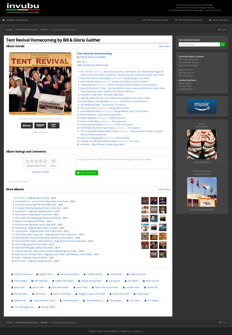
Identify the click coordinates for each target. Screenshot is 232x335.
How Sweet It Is (22, 214)
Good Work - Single (24, 211)
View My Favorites (40, 171)
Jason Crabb (144, 98)
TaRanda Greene (45, 211)
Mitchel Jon (125, 101)
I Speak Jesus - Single (25, 231)
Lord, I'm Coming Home (91, 137)
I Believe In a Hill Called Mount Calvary (98, 141)
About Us (125, 331)
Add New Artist (186, 69)
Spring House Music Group (95, 65)
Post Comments (86, 172)
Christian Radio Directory (188, 19)
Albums (44, 29)
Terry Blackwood (145, 71)
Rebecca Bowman (107, 74)
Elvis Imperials (119, 121)
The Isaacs (134, 141)
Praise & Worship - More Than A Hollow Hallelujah (39, 251)
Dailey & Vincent (117, 117)
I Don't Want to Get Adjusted (94, 101)
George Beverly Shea (119, 108)
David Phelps (133, 84)
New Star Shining (23, 247)
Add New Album (186, 72)
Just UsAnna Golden (202, 125)
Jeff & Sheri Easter (124, 124)
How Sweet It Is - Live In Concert (30, 201)
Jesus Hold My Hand (90, 81)
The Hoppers (133, 127)
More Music (164, 46)
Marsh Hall (116, 98)
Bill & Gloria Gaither (93, 57)
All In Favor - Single (24, 261)
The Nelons (120, 104)
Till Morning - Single (24, 227)
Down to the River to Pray (92, 88)
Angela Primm (130, 98)
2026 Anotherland (201, 162)
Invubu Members (218, 19)
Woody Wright (130, 78)
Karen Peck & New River (109, 114)
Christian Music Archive (155, 19)
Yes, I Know (86, 71)
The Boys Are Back (24, 204)
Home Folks (20, 244)
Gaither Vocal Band (121, 81)
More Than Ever (88, 114)
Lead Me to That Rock (91, 94)
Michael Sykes (122, 137)
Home (9, 29)
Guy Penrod (107, 104)
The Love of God (88, 108)
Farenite (54, 227)
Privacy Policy (185, 86)
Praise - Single (21, 257)
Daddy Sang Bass (88, 117)
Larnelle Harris (140, 101)
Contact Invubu (186, 89)
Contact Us (137, 331)
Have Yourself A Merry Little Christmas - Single (37, 241)
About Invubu (185, 83)
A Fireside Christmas (24, 208)
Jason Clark (158, 74)
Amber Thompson (116, 84)
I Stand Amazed (87, 84)
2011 (84, 61)
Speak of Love (22, 221)
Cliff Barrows (141, 111)
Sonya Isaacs (131, 88)
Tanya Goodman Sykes (91, 91)
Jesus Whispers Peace (90, 111)
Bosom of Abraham (89, 121)
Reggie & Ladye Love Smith (91, 293)
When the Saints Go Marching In (95, 78)
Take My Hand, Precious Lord (94, 98)
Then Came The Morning (27, 217)
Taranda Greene (125, 74)
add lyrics (97, 71)
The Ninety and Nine (90, 104)
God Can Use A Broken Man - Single (32, 254)
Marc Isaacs (43, 227)
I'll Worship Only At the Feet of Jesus (97, 127)
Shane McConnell (143, 74)
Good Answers (22, 224)
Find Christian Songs (188, 65)
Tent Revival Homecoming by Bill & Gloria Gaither (40, 118)
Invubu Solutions (15, 20)
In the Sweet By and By (91, 124)
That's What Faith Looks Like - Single (32, 234)
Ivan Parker (130, 71)
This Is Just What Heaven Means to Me (99, 131)
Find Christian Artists (188, 59)
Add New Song (186, 75)
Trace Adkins (86, 254)
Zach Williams (72, 254)
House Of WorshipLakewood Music (202, 172)
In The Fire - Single (24, 198)
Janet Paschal (145, 88)
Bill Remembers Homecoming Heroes (33, 237)
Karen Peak (158, 88)
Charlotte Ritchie (115, 88)
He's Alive (85, 144)
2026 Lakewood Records (202, 209)
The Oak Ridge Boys (113, 94)
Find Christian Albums (189, 62)
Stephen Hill (110, 91)
